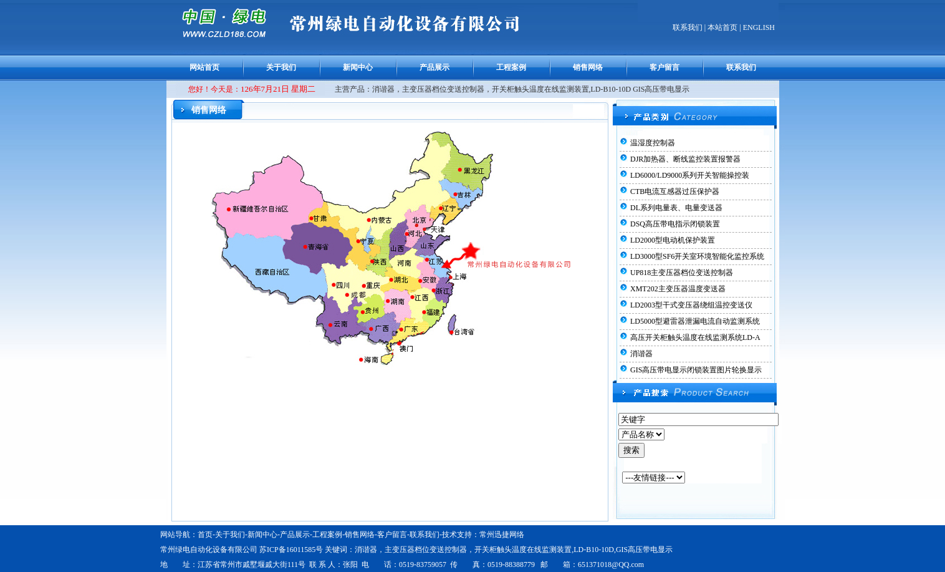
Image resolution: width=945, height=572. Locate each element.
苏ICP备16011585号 (291, 549)
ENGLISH (759, 27)
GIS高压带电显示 (644, 549)
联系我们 (688, 27)
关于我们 (281, 67)
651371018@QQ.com (611, 564)
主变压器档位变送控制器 (426, 549)
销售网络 (588, 67)
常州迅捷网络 (501, 534)
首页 (205, 534)
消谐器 (641, 353)
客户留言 (664, 67)
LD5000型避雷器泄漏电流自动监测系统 (695, 321)
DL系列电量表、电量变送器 (676, 207)
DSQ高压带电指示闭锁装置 (675, 224)
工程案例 (511, 67)
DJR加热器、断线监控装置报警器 (685, 159)
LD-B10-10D (593, 549)
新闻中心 (358, 67)
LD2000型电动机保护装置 (672, 240)
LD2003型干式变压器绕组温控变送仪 (691, 305)
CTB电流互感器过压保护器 (674, 191)
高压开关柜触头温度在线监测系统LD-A (695, 337)
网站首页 (204, 67)
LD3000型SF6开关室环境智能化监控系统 (697, 256)
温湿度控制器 (652, 142)
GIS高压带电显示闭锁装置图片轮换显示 (696, 370)
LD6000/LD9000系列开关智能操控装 (689, 175)
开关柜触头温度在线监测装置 (523, 549)
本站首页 (722, 27)
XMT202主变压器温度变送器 (678, 288)
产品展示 (434, 67)
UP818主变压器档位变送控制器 (681, 272)
